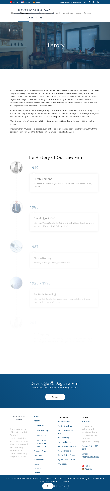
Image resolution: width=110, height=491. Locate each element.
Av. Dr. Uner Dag (65, 426)
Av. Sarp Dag (63, 437)
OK (48, 486)
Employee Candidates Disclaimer (42, 443)
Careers (37, 468)
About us (38, 420)
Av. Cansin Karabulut (67, 446)
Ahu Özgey (62, 464)
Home (36, 416)
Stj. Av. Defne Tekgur (67, 455)
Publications (39, 459)
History (40, 425)
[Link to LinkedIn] (98, 2)
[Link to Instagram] (94, 2)
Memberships (43, 430)
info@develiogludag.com (92, 457)
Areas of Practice (41, 451)
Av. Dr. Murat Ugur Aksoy (65, 431)
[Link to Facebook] (89, 2)
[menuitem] (15, 2)
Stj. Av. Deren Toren (66, 459)
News (36, 464)
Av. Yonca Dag (64, 421)
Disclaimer (41, 435)
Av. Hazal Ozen (64, 442)
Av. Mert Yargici (64, 450)
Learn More (61, 486)
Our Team (38, 455)
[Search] (22, 30)
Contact (37, 472)
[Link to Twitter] (85, 2)
